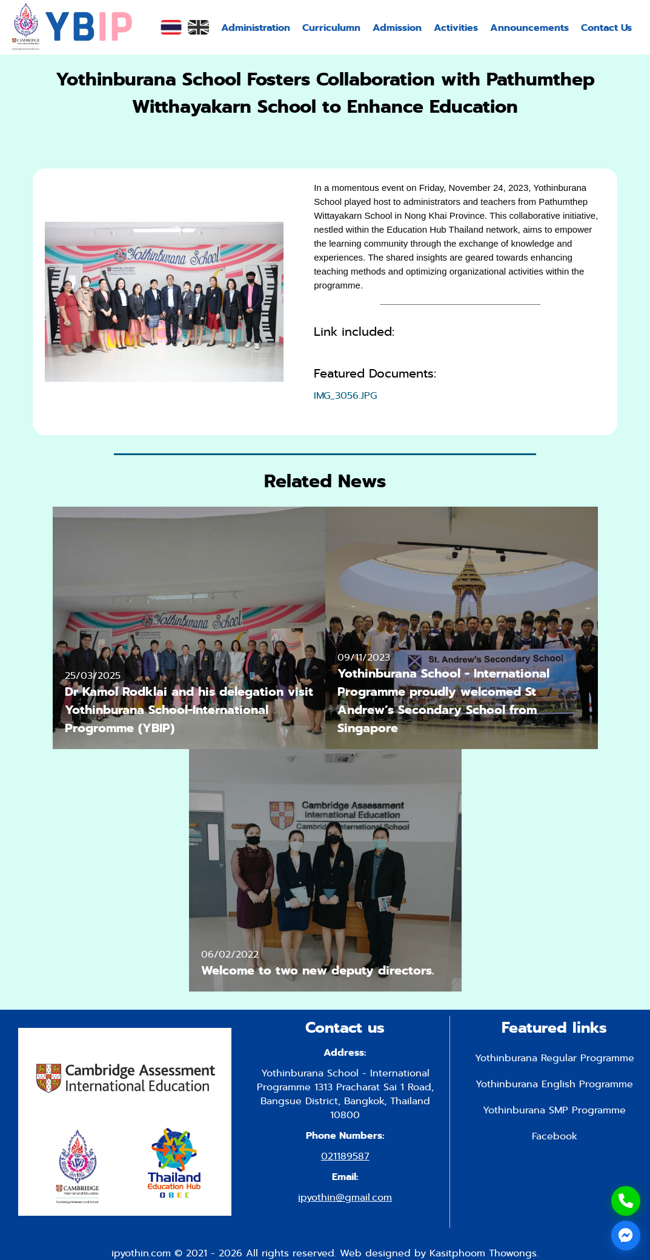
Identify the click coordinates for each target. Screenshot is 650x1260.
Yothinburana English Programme (554, 1084)
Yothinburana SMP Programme (554, 1110)
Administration (255, 27)
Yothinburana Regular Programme (554, 1058)
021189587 (345, 1156)
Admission (397, 27)
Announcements (529, 27)
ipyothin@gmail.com (345, 1197)
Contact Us (606, 27)
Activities (456, 27)
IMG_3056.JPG (345, 395)
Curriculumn (331, 27)
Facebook (554, 1136)
